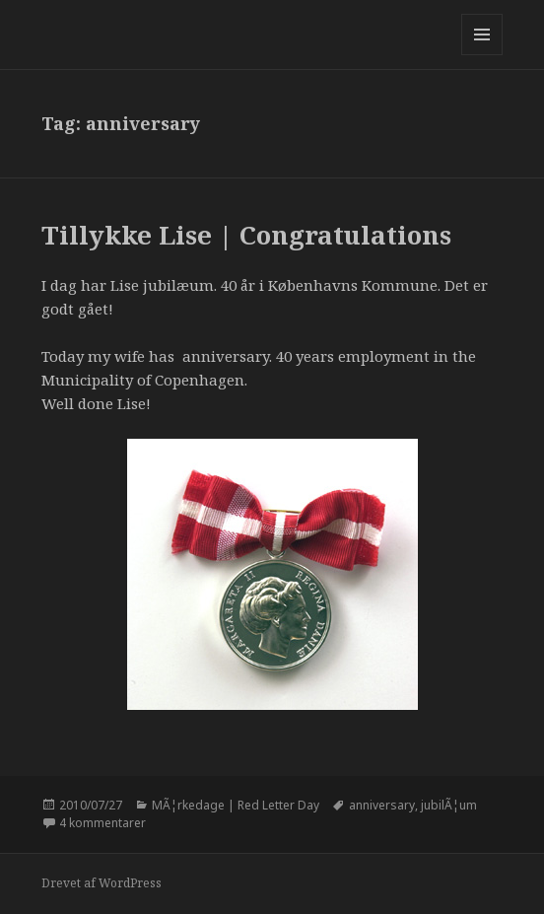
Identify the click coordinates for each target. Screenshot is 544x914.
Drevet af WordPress (101, 883)
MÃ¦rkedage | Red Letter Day (235, 805)
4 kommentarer (102, 822)
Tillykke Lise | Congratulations (246, 234)
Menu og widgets (482, 54)
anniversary (382, 805)
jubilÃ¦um (449, 805)
